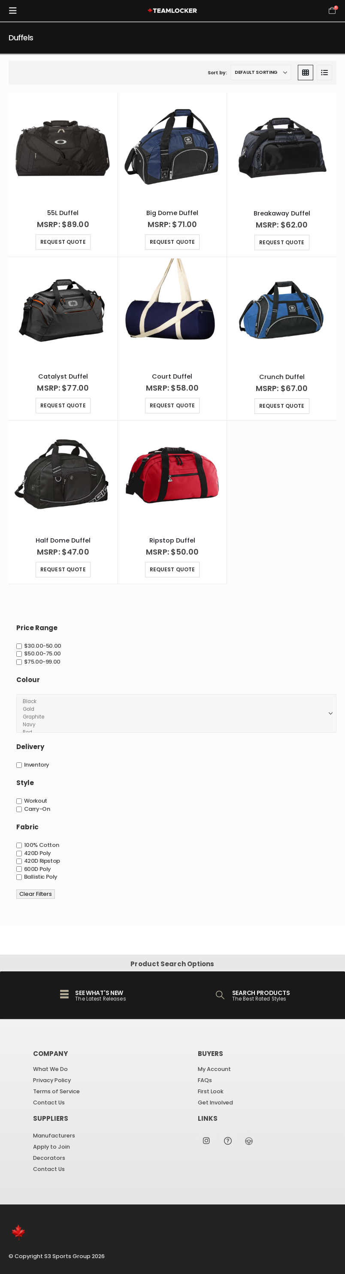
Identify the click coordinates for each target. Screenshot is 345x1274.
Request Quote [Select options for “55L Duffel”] (63, 242)
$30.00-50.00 (42, 646)
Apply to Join (51, 1146)
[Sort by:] (261, 72)
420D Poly (37, 853)
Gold (173, 709)
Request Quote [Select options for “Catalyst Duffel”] (63, 405)
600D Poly (37, 869)
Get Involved (215, 1102)
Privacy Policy (52, 1080)
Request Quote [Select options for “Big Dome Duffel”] (172, 242)
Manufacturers (54, 1135)
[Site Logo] (172, 11)
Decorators (49, 1158)
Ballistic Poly (41, 877)
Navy (173, 725)
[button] (15, 10)
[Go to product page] (63, 148)
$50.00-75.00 (42, 654)
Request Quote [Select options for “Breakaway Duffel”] (282, 242)
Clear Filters (35, 894)
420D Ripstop (42, 861)
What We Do (50, 1069)
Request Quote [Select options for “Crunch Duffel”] (282, 406)
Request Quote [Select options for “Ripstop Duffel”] (172, 569)
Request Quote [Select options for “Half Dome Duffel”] (63, 569)
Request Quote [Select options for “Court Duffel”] (172, 405)
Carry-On (37, 809)
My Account (214, 1069)
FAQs (205, 1080)
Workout (35, 801)
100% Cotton (41, 845)
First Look (211, 1091)
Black (173, 702)
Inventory (37, 765)
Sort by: (217, 72)
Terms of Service (56, 1091)
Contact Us (49, 1102)
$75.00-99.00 (42, 662)
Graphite (173, 717)
